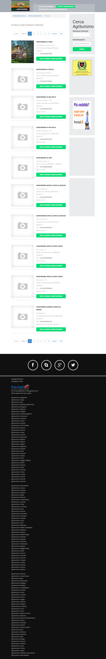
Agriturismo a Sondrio (18, 644)
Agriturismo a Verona (18, 567)
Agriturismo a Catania (18, 590)
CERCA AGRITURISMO (46, 7)
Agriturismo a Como (17, 592)
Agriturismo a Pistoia (18, 456)
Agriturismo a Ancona (18, 574)
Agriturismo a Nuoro (18, 620)
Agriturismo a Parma (18, 625)
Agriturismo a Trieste (18, 562)
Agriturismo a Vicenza (18, 481)
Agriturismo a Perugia (18, 539)
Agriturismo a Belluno (18, 493)
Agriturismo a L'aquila (18, 518)
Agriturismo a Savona (18, 641)
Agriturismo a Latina (17, 432)
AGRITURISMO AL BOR (44, 158)
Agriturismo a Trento (18, 648)
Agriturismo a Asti (17, 402)
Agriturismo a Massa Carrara (20, 613)
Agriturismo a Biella (17, 495)
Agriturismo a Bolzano (18, 409)
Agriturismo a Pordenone (19, 544)
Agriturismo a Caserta (18, 502)
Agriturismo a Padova (18, 449)
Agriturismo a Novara (18, 532)
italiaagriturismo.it (17, 379)
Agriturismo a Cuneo (18, 421)
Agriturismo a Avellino (18, 490)
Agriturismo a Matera (18, 439)
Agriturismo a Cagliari (18, 411)
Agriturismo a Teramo (18, 558)
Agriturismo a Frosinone (19, 514)
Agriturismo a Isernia (18, 430)
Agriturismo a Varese (18, 477)
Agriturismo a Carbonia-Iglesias (21, 414)
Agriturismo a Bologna (18, 583)
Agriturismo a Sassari (18, 553)
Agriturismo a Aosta (17, 400)
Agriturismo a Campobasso (20, 588)
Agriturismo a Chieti (17, 504)
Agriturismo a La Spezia (19, 606)
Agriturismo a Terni (17, 646)
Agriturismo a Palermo (18, 537)
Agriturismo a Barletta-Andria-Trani (22, 404)
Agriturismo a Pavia (17, 451)
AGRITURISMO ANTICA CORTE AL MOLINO (51, 185)
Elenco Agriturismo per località (21, 393)
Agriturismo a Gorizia (18, 428)
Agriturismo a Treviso (18, 474)
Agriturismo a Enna (17, 509)
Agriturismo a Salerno (18, 465)
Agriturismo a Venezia (18, 565)
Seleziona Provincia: (81, 31)
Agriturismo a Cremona (19, 507)
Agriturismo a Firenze (18, 511)
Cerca (82, 49)
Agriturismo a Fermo (18, 597)
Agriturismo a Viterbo (18, 569)
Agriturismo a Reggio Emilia (20, 548)
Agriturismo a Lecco (17, 609)
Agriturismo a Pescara (18, 453)
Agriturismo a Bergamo (19, 407)
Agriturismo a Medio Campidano (21, 528)
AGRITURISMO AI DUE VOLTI (46, 97)
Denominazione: (79, 40)
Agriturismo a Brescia (18, 497)
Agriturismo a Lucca (17, 611)
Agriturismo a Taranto (18, 470)
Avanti (54, 34)
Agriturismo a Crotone (18, 595)
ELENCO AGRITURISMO (66, 7)
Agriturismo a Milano (18, 442)
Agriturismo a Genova (18, 602)
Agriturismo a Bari (17, 578)
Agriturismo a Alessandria (19, 486)
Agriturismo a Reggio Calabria (21, 460)
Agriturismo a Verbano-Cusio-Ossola (23, 653)
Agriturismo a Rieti (17, 637)
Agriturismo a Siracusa (18, 555)
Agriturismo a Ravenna (18, 634)
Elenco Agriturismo (35, 16)
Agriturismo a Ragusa (18, 546)
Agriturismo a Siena (17, 467)
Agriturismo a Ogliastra (18, 446)
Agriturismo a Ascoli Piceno (20, 576)
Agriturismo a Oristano (18, 623)
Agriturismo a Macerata (19, 437)
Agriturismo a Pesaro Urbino (20, 627)
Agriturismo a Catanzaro (19, 416)
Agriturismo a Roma (17, 551)
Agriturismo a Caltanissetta (20, 500)
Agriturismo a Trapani (18, 560)
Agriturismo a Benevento (19, 581)
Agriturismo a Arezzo (18, 488)
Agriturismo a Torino (18, 472)
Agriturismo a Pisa (17, 630)
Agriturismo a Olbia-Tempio (20, 534)
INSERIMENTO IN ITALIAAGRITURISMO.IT (53, 9)
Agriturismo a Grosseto (18, 516)
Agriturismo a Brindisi (18, 585)
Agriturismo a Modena (18, 530)
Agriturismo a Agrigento (19, 397)
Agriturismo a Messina (18, 616)
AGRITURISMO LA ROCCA (45, 69)
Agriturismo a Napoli (18, 444)
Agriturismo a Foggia (18, 599)
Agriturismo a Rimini (17, 463)
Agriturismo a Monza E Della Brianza (23, 618)
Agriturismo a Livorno (18, 435)
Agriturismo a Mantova (18, 525)
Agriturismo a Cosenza (18, 418)
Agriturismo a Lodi (17, 523)
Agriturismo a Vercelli (18, 479)
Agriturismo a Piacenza (18, 541)
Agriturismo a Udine (17, 651)
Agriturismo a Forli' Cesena (20, 425)
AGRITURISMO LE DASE (44, 42)
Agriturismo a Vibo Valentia (20, 655)
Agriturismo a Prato (17, 458)
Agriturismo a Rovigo (18, 639)
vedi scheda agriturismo (51, 59)
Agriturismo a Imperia (18, 604)
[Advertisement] (89, 155)
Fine (61, 34)
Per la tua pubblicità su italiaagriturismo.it (24, 391)
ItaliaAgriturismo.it (19, 16)
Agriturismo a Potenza (18, 632)
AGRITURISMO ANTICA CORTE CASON (49, 246)
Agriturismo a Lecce (17, 521)
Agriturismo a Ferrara (18, 423)
